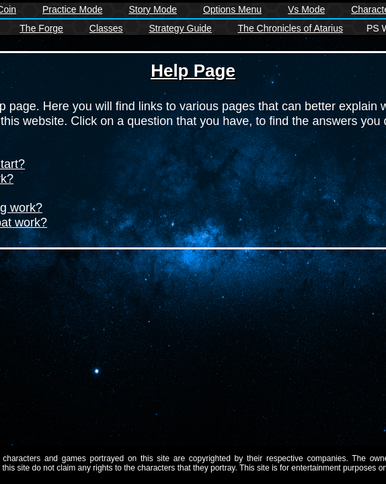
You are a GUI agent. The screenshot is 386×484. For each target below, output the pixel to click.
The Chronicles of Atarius (290, 28)
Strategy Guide (180, 28)
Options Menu (232, 9)
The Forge (41, 28)
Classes (106, 28)
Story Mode (152, 9)
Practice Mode (72, 9)
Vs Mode (306, 9)
